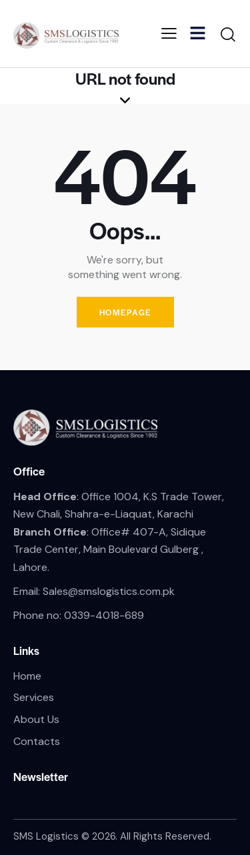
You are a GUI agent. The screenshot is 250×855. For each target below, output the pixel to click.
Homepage (125, 312)
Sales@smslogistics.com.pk (109, 591)
